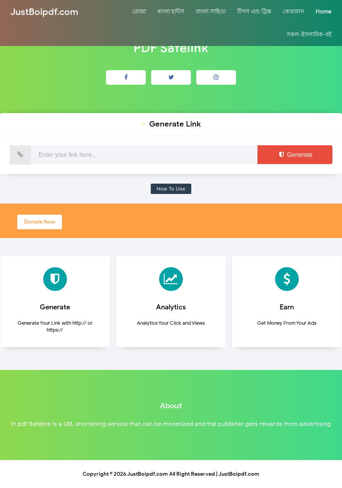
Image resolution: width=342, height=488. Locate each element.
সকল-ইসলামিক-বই (309, 34)
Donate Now (39, 222)
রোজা (139, 11)
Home (324, 11)
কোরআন (293, 11)
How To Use (171, 189)
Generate (295, 154)
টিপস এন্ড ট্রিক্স (254, 11)
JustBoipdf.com (147, 474)
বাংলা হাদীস (170, 11)
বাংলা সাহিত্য (211, 11)
